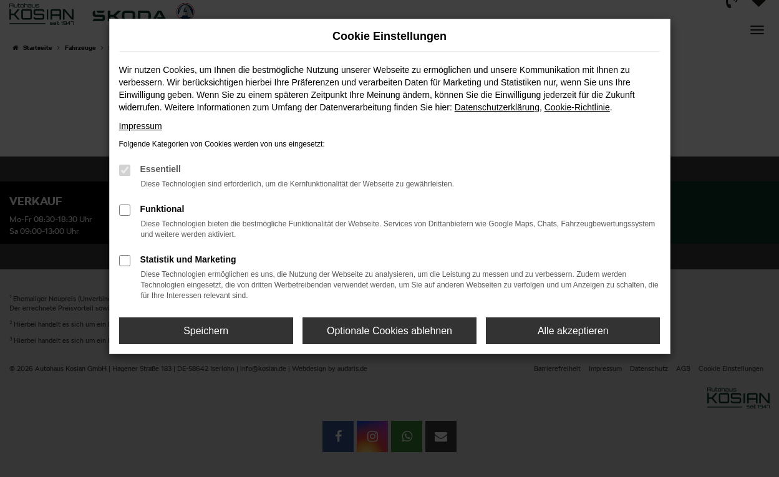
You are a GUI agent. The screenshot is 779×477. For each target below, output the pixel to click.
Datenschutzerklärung (497, 107)
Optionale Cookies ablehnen (389, 330)
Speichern (205, 330)
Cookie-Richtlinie (577, 107)
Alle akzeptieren (573, 330)
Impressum (140, 126)
